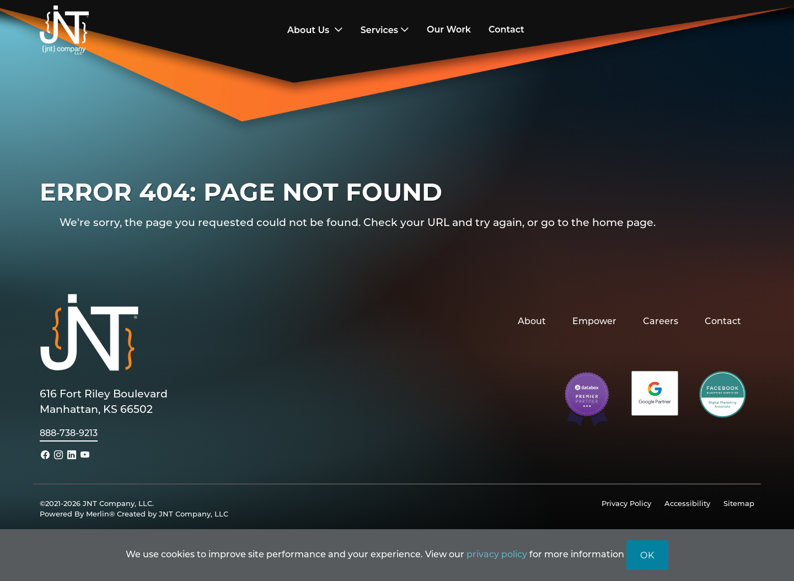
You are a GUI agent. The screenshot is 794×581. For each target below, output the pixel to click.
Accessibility (687, 503)
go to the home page (597, 222)
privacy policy (496, 554)
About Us (309, 30)
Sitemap (738, 503)
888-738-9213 (69, 432)
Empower (594, 320)
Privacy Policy (626, 503)
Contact (723, 320)
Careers (660, 320)
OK (647, 555)
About (532, 320)
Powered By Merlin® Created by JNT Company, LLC (134, 513)
